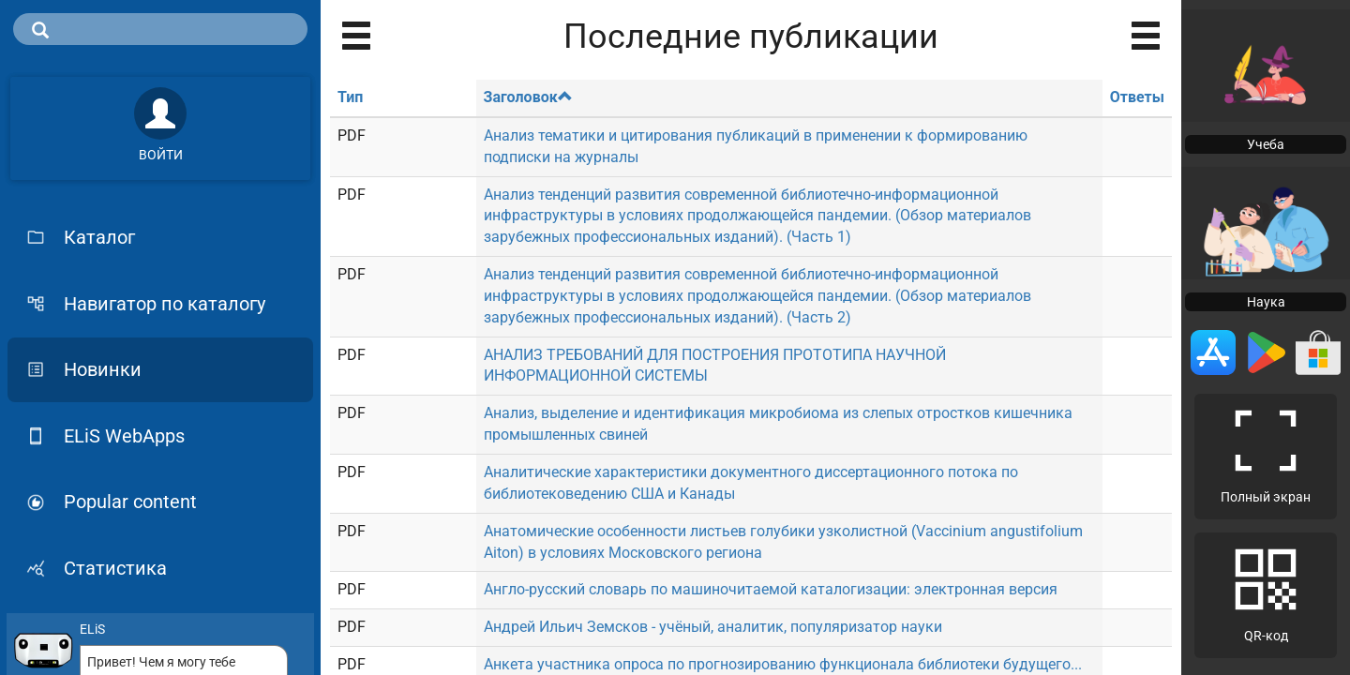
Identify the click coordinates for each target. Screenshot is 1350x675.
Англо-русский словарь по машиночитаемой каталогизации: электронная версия (771, 589)
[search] (160, 29)
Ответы (1137, 97)
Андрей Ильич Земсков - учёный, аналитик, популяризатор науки (713, 627)
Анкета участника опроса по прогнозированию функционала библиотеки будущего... (783, 664)
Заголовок (528, 97)
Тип (350, 97)
